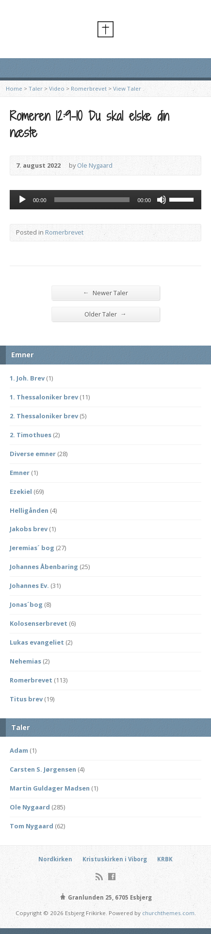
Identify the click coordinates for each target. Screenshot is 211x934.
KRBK (165, 859)
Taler (36, 88)
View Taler (127, 88)
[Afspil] (22, 200)
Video (57, 88)
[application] (105, 199)
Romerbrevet (89, 88)
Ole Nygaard (95, 165)
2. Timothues (30, 434)
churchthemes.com (168, 913)
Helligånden (29, 510)
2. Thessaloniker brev (44, 416)
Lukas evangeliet (37, 642)
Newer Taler (105, 292)
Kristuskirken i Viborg (114, 859)
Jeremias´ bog (32, 547)
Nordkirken (55, 859)
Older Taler (105, 313)
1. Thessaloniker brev (44, 397)
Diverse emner (33, 453)
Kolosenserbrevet (38, 623)
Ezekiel (21, 491)
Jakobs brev (29, 528)
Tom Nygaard (31, 826)
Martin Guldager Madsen (50, 788)
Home (14, 88)
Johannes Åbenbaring (44, 566)
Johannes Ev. (29, 585)
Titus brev (26, 699)
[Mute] (161, 200)
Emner (20, 472)
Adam (19, 750)
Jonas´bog (26, 604)
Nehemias (25, 661)
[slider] (92, 199)
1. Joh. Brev (27, 378)
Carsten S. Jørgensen (43, 769)
